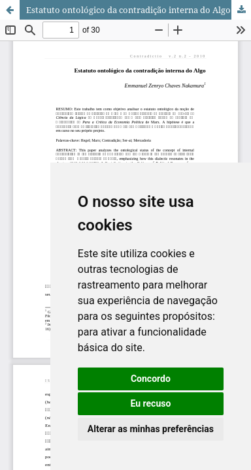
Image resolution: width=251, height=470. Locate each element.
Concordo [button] (151, 378)
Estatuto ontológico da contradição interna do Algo (128, 10)
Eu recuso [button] (150, 403)
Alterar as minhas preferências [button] (151, 429)
